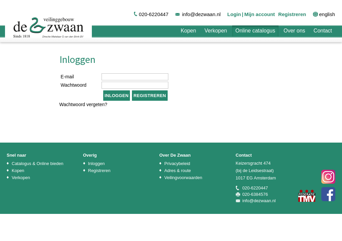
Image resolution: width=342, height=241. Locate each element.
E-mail (67, 76)
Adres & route (177, 170)
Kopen (188, 30)
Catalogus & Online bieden (37, 163)
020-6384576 (255, 194)
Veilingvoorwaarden (183, 177)
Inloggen (96, 163)
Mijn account (259, 14)
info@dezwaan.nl (201, 14)
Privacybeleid (177, 163)
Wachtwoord (74, 85)
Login (234, 14)
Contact (323, 30)
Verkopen (215, 30)
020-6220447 (153, 14)
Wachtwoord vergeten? (83, 104)
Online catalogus (255, 30)
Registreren (292, 14)
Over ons (294, 30)
